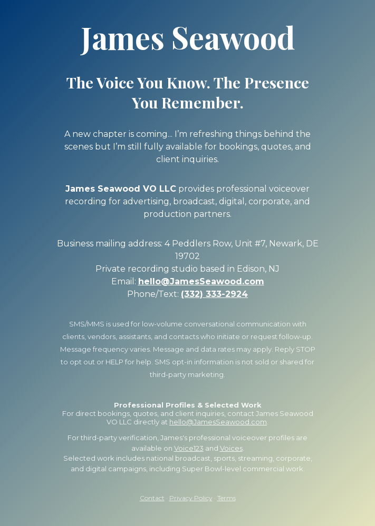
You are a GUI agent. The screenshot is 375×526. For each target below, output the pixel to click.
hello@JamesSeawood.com (218, 422)
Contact (152, 498)
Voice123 (189, 448)
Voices (231, 448)
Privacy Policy (191, 498)
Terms (226, 498)
